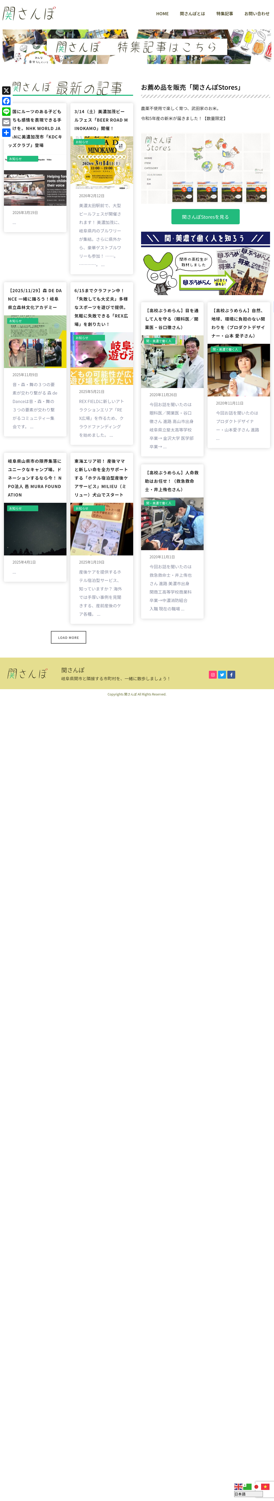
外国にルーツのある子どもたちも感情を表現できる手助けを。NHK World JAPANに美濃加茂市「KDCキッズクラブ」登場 (35, 128)
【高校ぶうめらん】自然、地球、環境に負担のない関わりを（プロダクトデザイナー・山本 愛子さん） (238, 323)
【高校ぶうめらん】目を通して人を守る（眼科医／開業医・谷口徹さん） (172, 318)
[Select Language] (248, 1494)
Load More (68, 637)
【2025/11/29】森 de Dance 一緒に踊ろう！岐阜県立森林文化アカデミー (35, 298)
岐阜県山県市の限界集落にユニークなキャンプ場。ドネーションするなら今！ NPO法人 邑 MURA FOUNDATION (35, 478)
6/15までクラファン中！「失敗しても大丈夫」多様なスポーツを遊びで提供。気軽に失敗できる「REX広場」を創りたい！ (101, 307)
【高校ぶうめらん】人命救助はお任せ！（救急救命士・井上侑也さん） (172, 481)
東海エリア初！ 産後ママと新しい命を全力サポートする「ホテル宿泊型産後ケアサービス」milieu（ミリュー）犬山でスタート (101, 478)
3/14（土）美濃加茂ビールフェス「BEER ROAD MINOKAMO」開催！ (101, 119)
